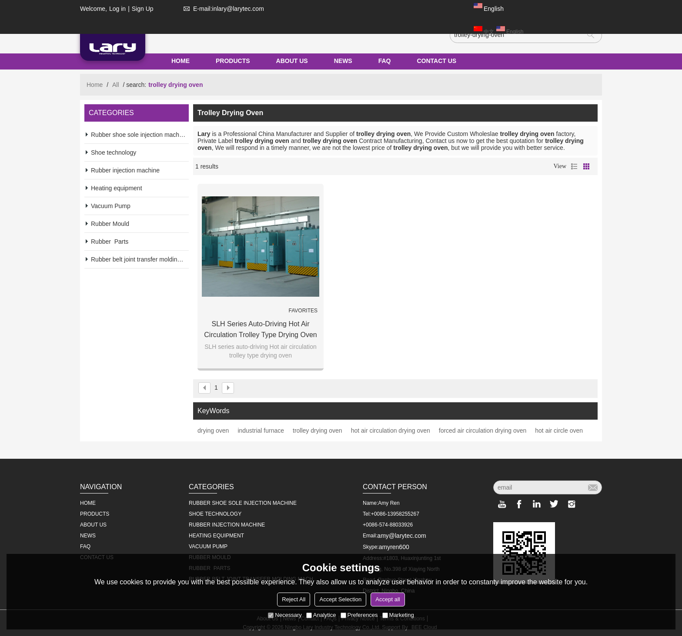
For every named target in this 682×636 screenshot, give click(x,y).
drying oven (213, 430)
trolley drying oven (317, 430)
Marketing (398, 615)
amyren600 (394, 546)
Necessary (284, 615)
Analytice (321, 615)
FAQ (384, 60)
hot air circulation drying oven (390, 430)
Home (95, 84)
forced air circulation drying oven (483, 430)
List (574, 166)
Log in (117, 8)
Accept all (387, 599)
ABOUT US (292, 60)
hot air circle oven (559, 430)
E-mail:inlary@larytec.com (222, 8)
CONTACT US (436, 60)
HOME (180, 60)
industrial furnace (260, 430)
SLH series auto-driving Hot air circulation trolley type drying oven (260, 329)
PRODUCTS (233, 60)
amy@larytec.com (401, 535)
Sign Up (143, 8)
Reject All (293, 599)
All (115, 84)
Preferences (359, 615)
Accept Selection (340, 599)
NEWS (343, 60)
